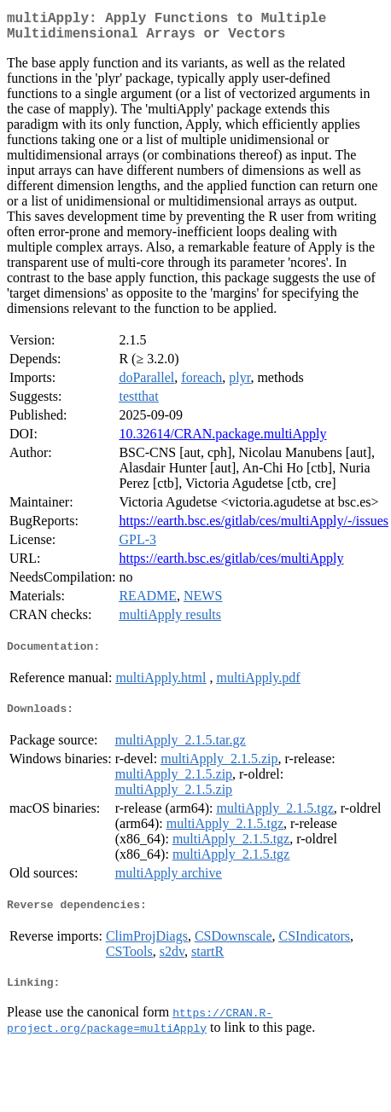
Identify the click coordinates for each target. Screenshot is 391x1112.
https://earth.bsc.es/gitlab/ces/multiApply (231, 565)
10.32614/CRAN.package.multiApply (222, 440)
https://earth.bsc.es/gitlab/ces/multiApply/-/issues (253, 527)
